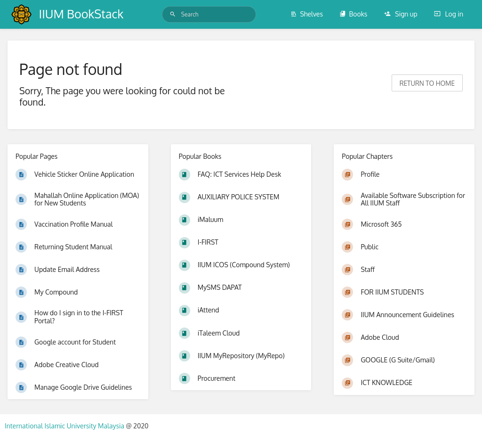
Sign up (401, 14)
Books (353, 14)
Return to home (427, 83)
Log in (448, 14)
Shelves (306, 14)
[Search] (172, 14)
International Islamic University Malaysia (65, 426)
